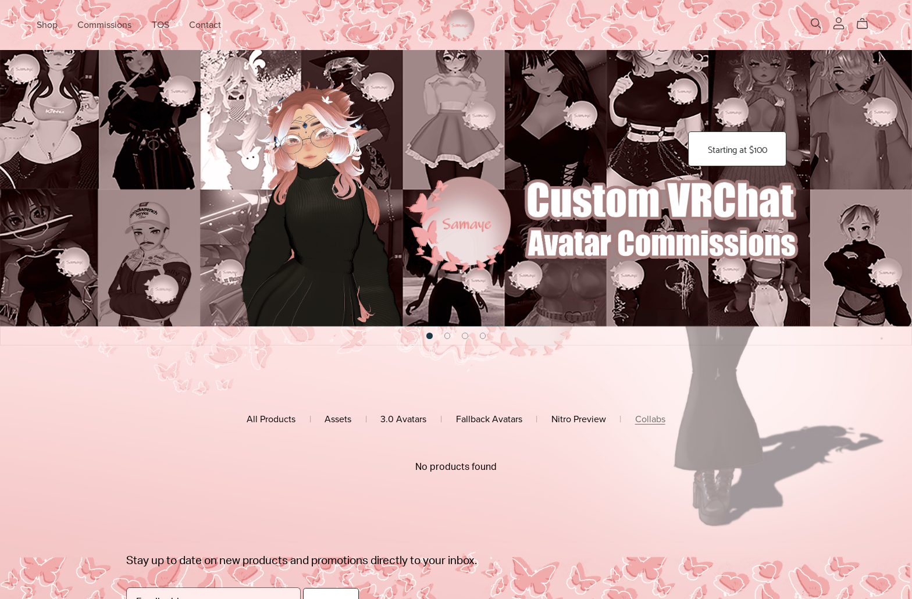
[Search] (816, 23)
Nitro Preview (578, 419)
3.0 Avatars (403, 419)
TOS (160, 25)
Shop (47, 25)
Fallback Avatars (489, 419)
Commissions (104, 25)
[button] (430, 336)
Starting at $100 (737, 149)
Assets (338, 419)
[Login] (839, 22)
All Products (271, 419)
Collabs (650, 419)
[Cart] (867, 24)
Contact (205, 25)
